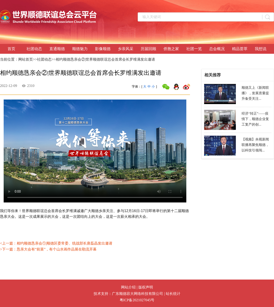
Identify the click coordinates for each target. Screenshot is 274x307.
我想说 (260, 49)
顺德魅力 (80, 49)
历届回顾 (148, 49)
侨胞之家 (171, 49)
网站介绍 (128, 287)
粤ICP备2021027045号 (137, 300)
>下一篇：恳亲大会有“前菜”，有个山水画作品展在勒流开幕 (48, 249)
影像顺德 (103, 49)
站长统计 (173, 294)
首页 (11, 49)
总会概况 (217, 49)
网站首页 (25, 59)
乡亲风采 (125, 49)
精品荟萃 (240, 49)
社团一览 (194, 49)
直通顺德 (57, 49)
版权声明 (145, 287)
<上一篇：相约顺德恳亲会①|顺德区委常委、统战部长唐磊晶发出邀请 (56, 243)
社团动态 (34, 49)
